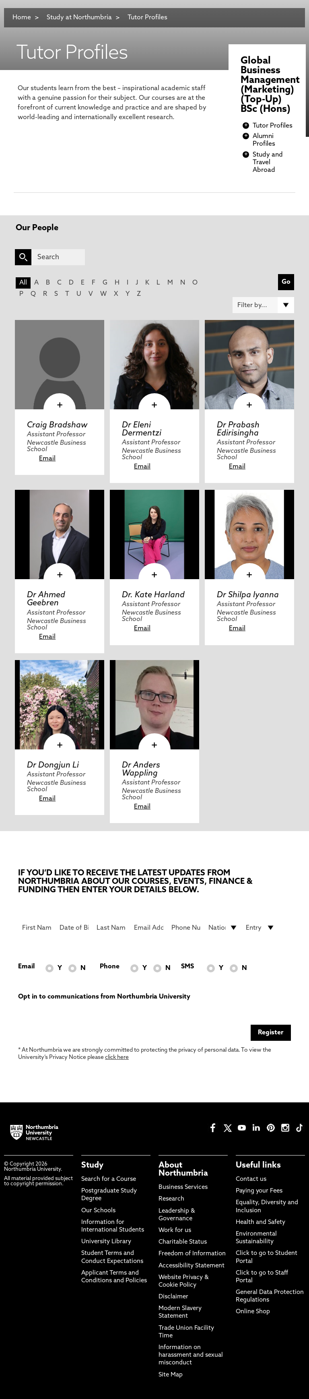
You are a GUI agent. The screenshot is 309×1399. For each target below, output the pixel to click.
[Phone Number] (186, 928)
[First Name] (37, 928)
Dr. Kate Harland (153, 595)
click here (117, 1057)
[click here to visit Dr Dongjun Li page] (59, 704)
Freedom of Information (192, 1254)
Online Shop (253, 1312)
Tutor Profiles (147, 17)
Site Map (171, 1375)
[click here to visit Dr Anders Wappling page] (154, 704)
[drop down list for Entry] (260, 928)
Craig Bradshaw (57, 425)
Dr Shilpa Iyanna (248, 595)
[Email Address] (148, 928)
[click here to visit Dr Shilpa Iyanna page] (249, 534)
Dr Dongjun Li (53, 765)
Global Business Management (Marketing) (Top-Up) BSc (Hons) (270, 85)
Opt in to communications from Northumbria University (104, 997)
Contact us (251, 1179)
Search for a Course (108, 1179)
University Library (106, 1242)
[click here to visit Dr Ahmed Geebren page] (59, 534)
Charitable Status (183, 1242)
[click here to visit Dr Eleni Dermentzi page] (154, 364)
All (23, 283)
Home (21, 17)
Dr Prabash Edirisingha (238, 429)
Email (47, 459)
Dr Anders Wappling (141, 769)
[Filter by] (263, 305)
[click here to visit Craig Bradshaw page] (59, 364)
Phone (109, 967)
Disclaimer (173, 1297)
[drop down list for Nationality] (223, 928)
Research (171, 1199)
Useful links (258, 1166)
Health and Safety (260, 1222)
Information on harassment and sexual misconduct (191, 1355)
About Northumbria (183, 1170)
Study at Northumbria (79, 17)
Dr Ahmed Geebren (46, 599)
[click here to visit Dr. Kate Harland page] (154, 534)
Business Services (183, 1187)
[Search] (58, 257)
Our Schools (98, 1211)
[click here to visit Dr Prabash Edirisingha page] (249, 364)
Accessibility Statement (192, 1266)
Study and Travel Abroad (268, 162)
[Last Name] (111, 928)
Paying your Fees (259, 1191)
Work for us (175, 1231)
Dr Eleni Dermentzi (141, 429)
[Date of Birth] (74, 928)
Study (92, 1166)
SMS (187, 967)
